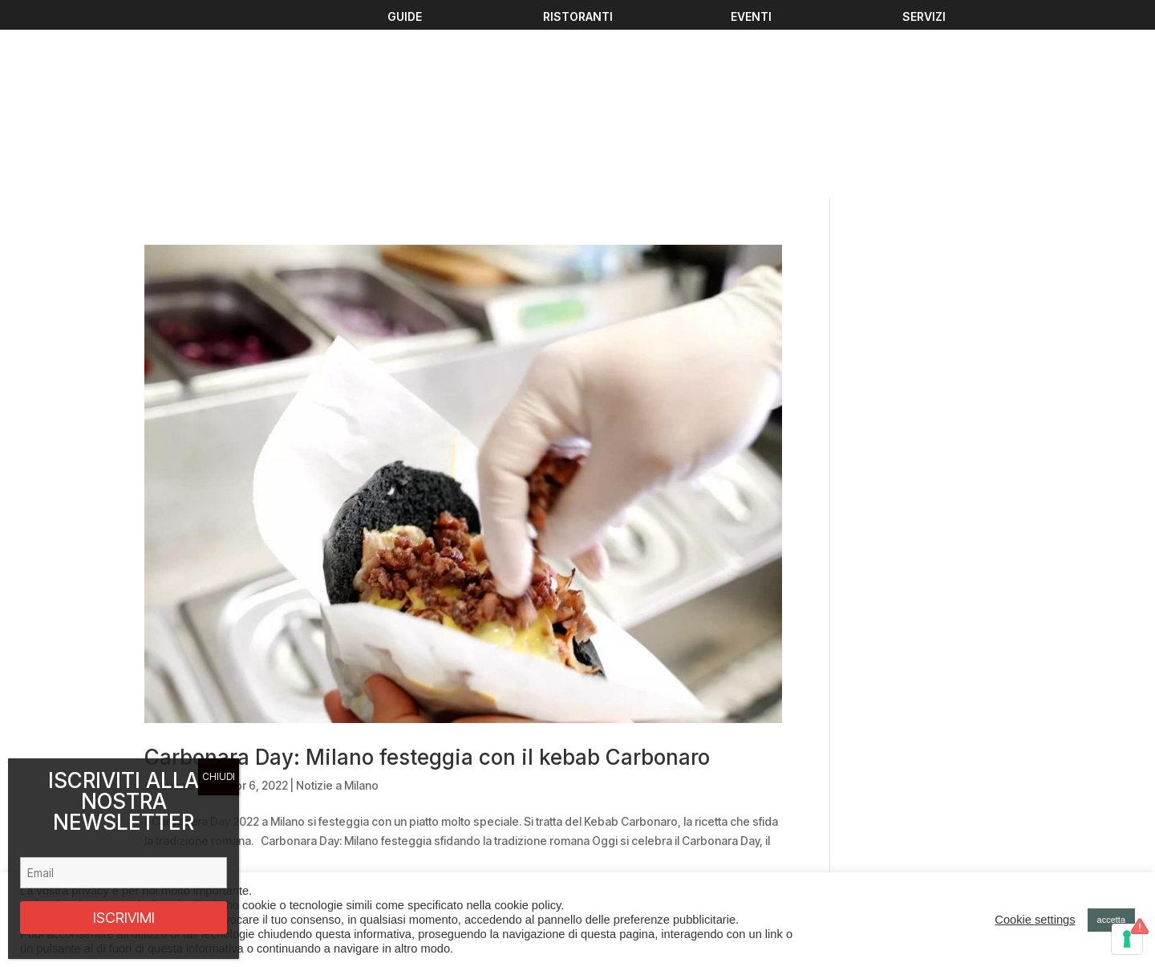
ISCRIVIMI (124, 917)
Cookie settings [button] (1035, 919)
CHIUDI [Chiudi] (218, 776)
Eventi (374, 804)
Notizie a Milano (337, 608)
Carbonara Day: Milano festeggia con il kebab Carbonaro (427, 579)
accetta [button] (1111, 919)
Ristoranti (382, 842)
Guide (374, 823)
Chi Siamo (383, 861)
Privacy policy (887, 835)
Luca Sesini (190, 608)
